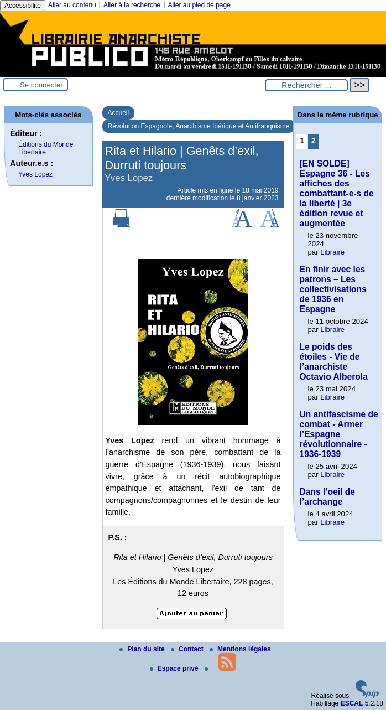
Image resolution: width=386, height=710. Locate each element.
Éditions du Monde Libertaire (45, 148)
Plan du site (142, 649)
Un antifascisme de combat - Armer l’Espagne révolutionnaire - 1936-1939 (338, 434)
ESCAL (352, 703)
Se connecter (41, 85)
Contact (188, 649)
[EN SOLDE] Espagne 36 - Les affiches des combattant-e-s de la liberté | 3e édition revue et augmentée (336, 193)
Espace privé (175, 668)
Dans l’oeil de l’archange (327, 496)
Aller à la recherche (131, 5)
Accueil (118, 113)
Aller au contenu (72, 5)
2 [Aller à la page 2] (313, 140)
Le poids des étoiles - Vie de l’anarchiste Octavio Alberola (333, 361)
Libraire (332, 252)
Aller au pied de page (199, 5)
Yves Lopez (35, 174)
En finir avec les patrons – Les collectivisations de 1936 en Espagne (332, 289)
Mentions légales (240, 649)
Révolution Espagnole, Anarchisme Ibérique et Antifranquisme (199, 126)
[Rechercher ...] (306, 85)
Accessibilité (22, 5)
